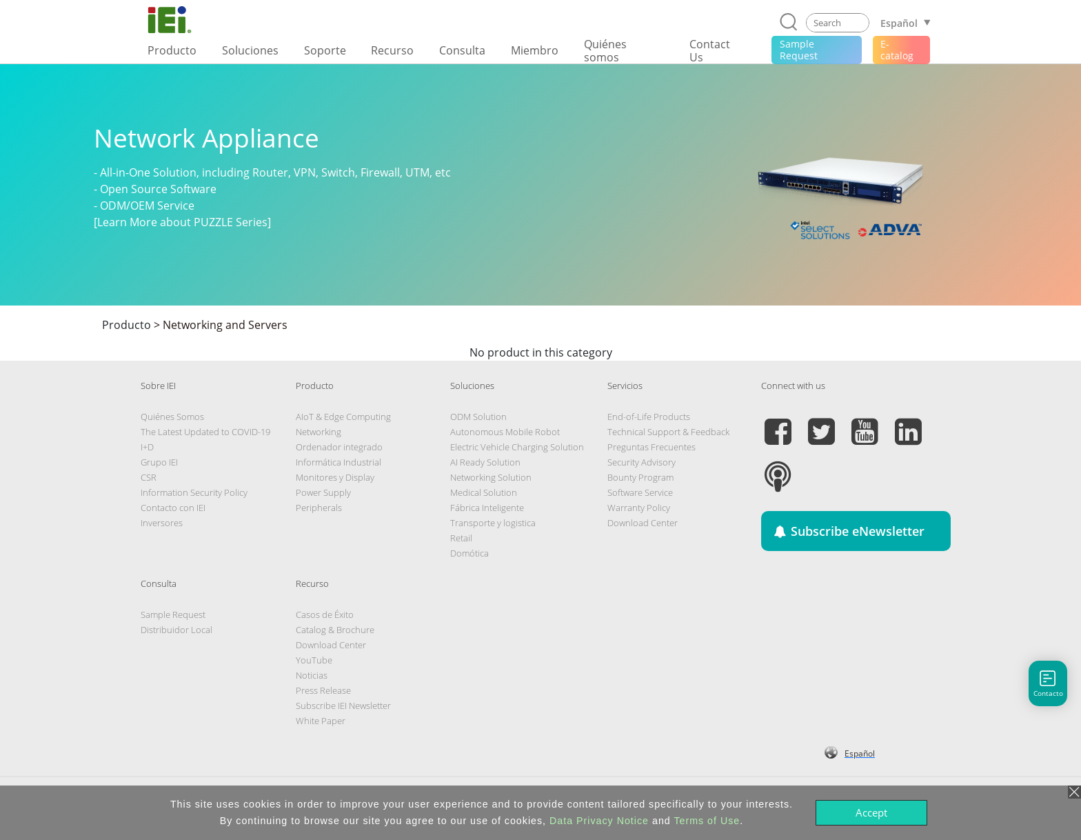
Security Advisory (641, 462)
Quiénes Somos (172, 416)
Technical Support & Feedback (668, 432)
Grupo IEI (159, 462)
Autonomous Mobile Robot (505, 432)
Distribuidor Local (176, 629)
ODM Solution (478, 416)
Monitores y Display (335, 477)
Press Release (323, 690)
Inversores (162, 523)
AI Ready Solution (485, 462)
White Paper (320, 720)
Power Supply (323, 492)
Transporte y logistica (493, 523)
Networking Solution (491, 477)
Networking (318, 432)
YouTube (314, 660)
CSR (148, 477)
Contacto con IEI (173, 507)
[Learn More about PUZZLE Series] (182, 222)
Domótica (469, 553)
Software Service (640, 492)
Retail (461, 538)
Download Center (642, 523)
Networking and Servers (225, 324)
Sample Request (173, 614)
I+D (147, 447)
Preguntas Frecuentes (651, 447)
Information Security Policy (194, 492)
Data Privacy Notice (599, 820)
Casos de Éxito (325, 614)
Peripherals (319, 507)
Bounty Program (640, 477)
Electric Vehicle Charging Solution (517, 447)
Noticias (311, 675)
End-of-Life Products (648, 416)
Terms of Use (707, 820)
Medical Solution (483, 492)
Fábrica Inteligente (487, 507)
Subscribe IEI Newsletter (343, 705)
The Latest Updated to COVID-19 (205, 432)
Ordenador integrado (339, 447)
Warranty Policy (638, 507)
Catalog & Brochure (335, 629)
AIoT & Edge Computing (343, 416)
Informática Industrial (338, 462)
